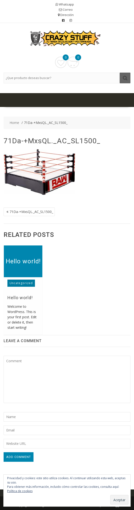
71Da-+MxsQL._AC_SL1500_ (31, 211)
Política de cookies (20, 491)
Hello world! (23, 261)
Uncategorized (21, 283)
